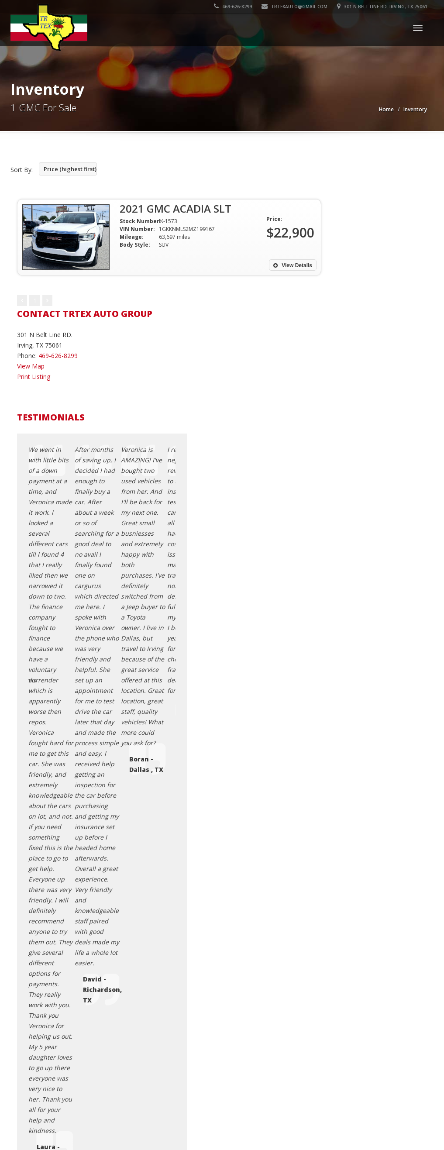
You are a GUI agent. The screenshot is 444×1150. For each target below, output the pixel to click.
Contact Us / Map (348, 767)
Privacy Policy (342, 788)
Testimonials (341, 809)
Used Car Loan (344, 830)
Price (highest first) (70, 169)
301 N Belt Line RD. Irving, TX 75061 (382, 6)
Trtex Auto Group (71, 908)
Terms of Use (342, 799)
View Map (31, 366)
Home (386, 109)
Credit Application (347, 778)
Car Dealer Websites (41, 919)
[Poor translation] (38, 999)
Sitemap (334, 820)
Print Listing (33, 376)
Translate (82, 854)
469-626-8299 (233, 6)
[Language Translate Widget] (42, 838)
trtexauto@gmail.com (294, 6)
